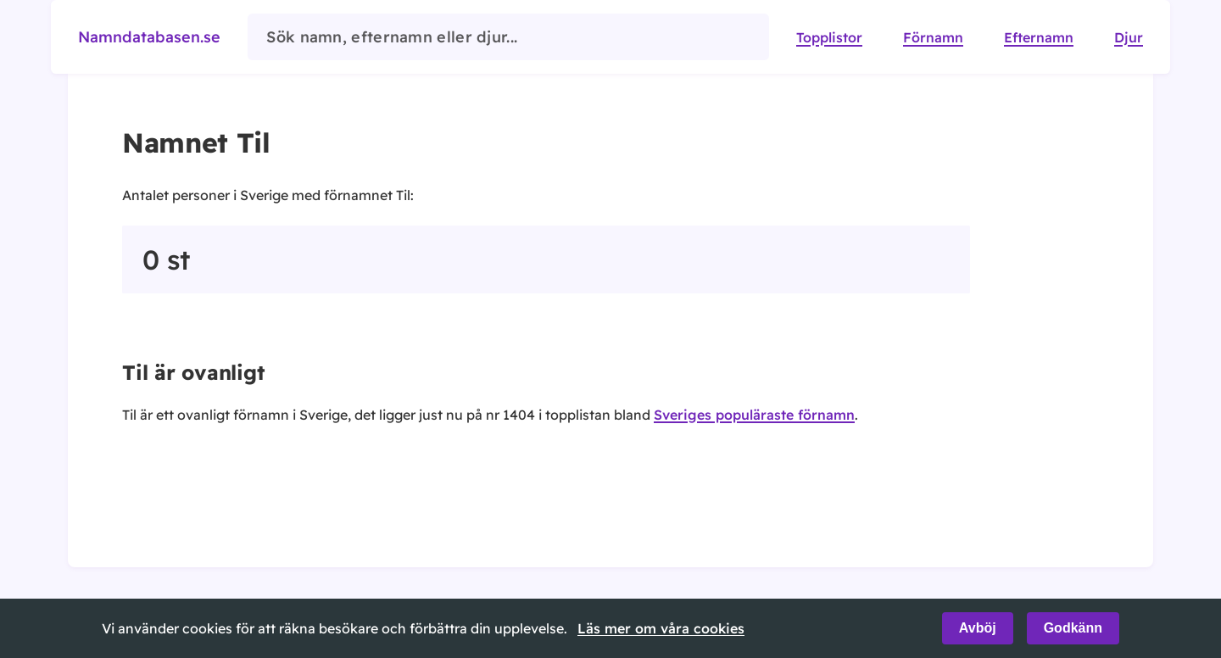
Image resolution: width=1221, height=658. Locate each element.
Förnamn (933, 37)
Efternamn (1038, 37)
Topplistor (829, 37)
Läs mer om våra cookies (660, 628)
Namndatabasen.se (149, 37)
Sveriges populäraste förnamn (754, 414)
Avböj (977, 628)
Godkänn (1073, 628)
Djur (1128, 37)
